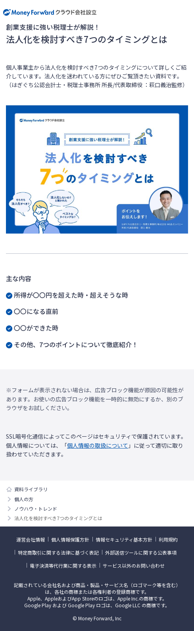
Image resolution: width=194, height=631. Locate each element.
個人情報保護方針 (70, 539)
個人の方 (23, 499)
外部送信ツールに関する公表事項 (141, 552)
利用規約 (168, 539)
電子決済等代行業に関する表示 (63, 565)
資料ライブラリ (31, 489)
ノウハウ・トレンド (35, 508)
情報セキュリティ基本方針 (124, 539)
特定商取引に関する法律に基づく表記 (58, 552)
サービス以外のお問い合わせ (134, 565)
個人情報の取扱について (97, 445)
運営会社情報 (30, 539)
